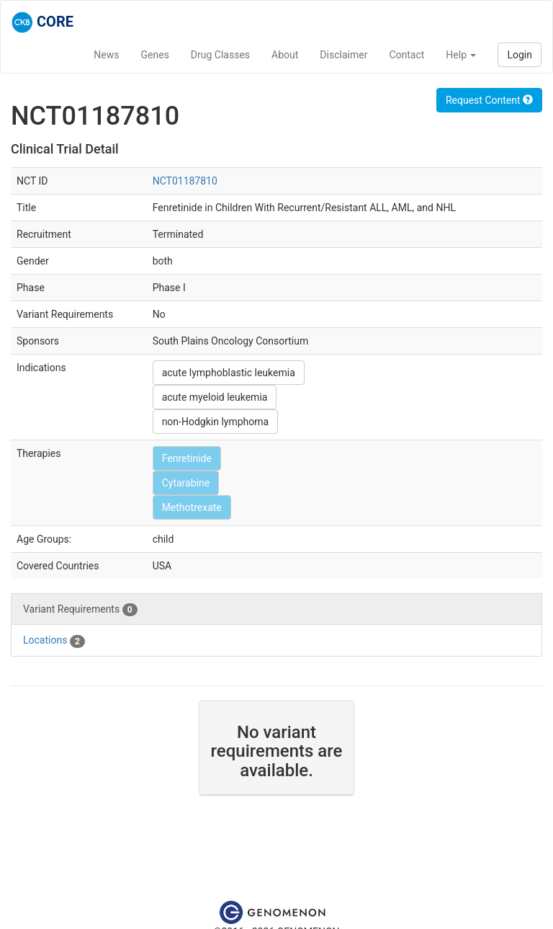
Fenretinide (187, 458)
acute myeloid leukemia (215, 397)
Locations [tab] (54, 640)
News (106, 55)
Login (519, 55)
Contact (406, 55)
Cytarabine (186, 483)
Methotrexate (192, 507)
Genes (155, 55)
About (284, 55)
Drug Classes (220, 55)
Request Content (489, 100)
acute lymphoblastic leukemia (228, 372)
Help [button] (461, 55)
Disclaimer (343, 55)
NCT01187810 (185, 181)
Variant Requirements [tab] (80, 609)
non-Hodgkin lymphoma (215, 421)
